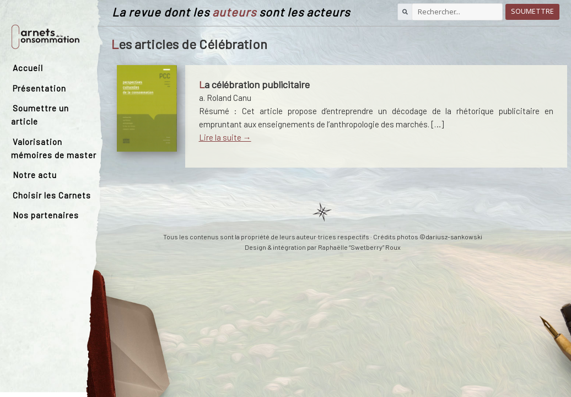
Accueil (28, 68)
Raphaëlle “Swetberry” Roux (359, 247)
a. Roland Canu (225, 98)
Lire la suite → (225, 137)
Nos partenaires (46, 215)
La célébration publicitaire (254, 84)
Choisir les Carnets (52, 195)
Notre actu (35, 175)
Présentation (39, 88)
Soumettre (532, 11)
